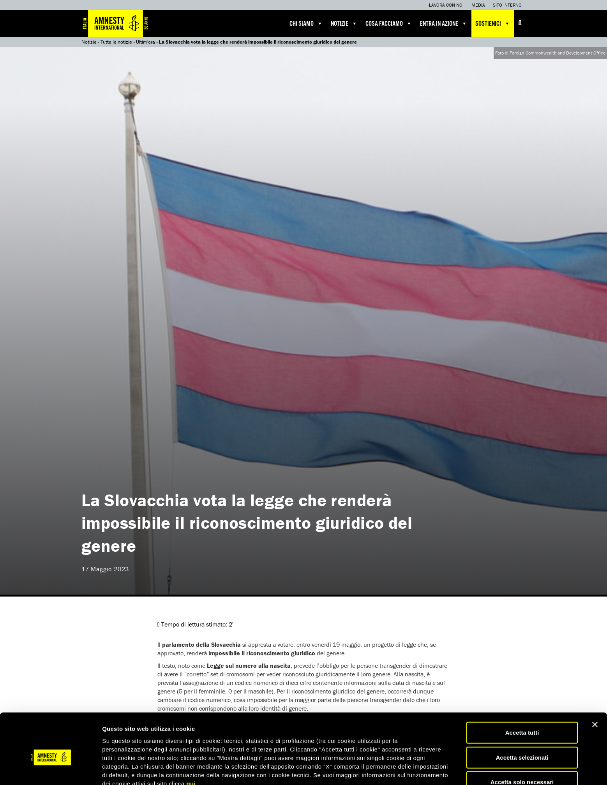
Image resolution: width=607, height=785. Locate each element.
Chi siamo (306, 23)
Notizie (344, 23)
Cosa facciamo (388, 23)
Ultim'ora (145, 42)
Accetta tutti (522, 694)
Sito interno (507, 5)
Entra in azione (444, 23)
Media (478, 5)
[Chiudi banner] (595, 686)
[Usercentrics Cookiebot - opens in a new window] (50, 770)
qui (191, 744)
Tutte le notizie (116, 42)
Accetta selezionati (522, 719)
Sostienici (492, 23)
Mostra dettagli (410, 769)
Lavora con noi (446, 5)
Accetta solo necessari (522, 743)
